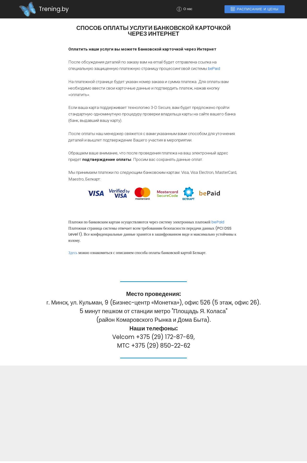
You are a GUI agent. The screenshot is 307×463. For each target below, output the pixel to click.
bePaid (214, 68)
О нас (196, 8)
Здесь (72, 252)
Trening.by (54, 9)
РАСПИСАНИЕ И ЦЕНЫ (255, 9)
